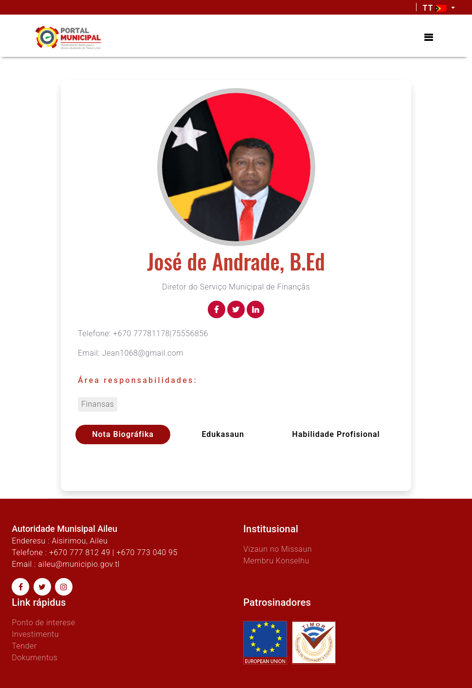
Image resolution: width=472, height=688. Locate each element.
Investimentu (35, 634)
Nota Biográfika (123, 434)
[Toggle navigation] (428, 37)
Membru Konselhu (276, 560)
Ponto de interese (43, 622)
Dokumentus (34, 657)
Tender (24, 646)
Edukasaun (222, 434)
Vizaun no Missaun (277, 549)
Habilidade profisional (336, 434)
